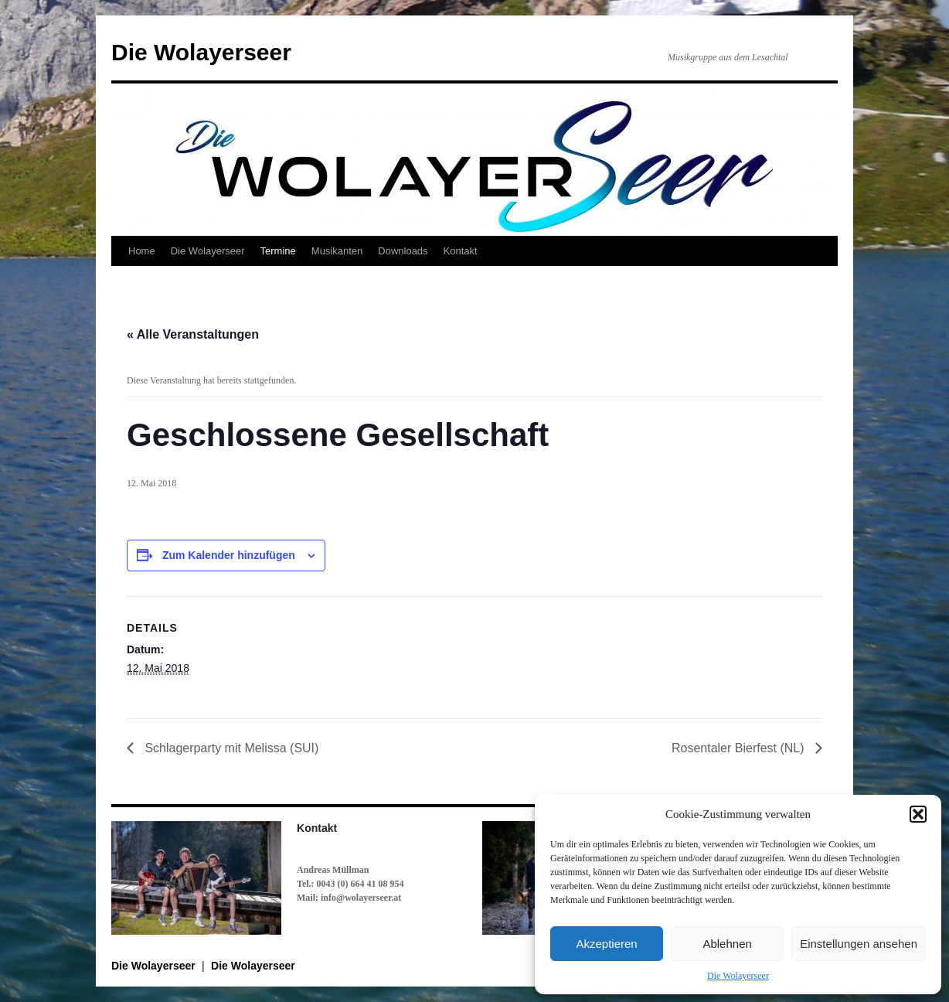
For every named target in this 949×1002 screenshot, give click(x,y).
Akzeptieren (606, 943)
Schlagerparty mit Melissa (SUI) (229, 748)
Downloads (402, 251)
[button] (918, 814)
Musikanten (336, 251)
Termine (278, 251)
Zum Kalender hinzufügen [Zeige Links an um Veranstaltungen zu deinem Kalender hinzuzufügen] (228, 555)
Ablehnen (726, 943)
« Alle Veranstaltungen (193, 334)
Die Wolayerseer (738, 975)
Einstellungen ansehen (858, 943)
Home (141, 251)
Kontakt (461, 251)
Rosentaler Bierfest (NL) (740, 748)
